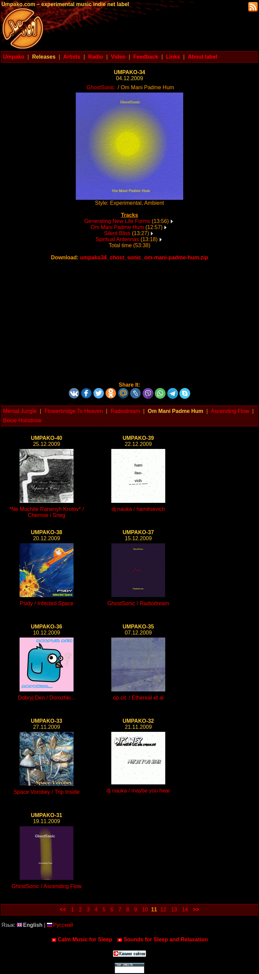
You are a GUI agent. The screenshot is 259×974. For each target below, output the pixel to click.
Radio (95, 57)
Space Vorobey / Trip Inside (46, 792)
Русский (60, 925)
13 (174, 909)
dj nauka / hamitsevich (138, 509)
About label (202, 57)
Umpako (13, 57)
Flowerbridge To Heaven (74, 411)
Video (118, 57)
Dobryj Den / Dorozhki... (46, 698)
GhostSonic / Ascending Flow (46, 886)
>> (196, 909)
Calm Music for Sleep (81, 940)
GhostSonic (101, 87)
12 (163, 909)
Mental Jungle (20, 411)
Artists (72, 57)
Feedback (145, 57)
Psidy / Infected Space (46, 603)
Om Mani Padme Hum (117, 227)
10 (145, 909)
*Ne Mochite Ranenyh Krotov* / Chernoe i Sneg (46, 512)
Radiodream (125, 411)
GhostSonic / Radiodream (138, 603)
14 (185, 909)
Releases (43, 57)
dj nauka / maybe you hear (138, 790)
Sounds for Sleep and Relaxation (162, 940)
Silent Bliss (117, 233)
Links (173, 57)
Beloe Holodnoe (22, 420)
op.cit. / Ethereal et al (138, 698)
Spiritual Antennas (117, 239)
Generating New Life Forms (117, 221)
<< (63, 909)
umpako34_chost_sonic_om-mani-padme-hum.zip (144, 257)
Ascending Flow (230, 411)
